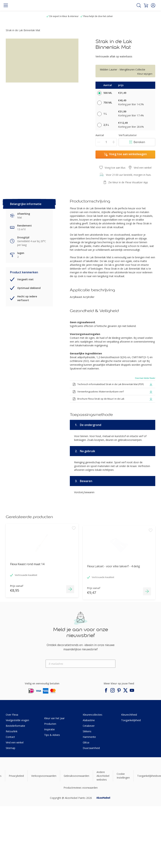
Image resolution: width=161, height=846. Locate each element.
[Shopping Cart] (146, 5)
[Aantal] (106, 142)
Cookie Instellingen (123, 775)
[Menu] (6, 5)
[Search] (139, 5)
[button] (153, 5)
